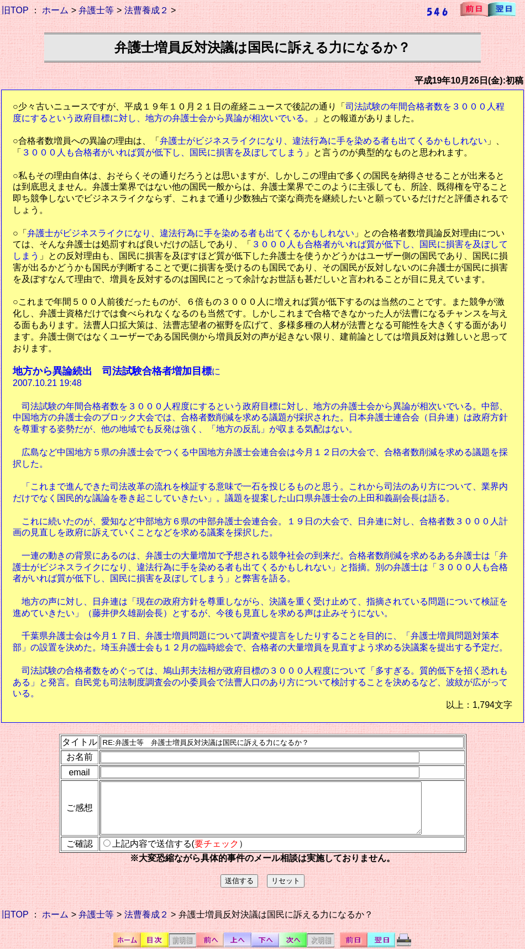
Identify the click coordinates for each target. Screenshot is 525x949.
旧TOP (15, 10)
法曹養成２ (146, 10)
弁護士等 (96, 10)
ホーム (55, 10)
